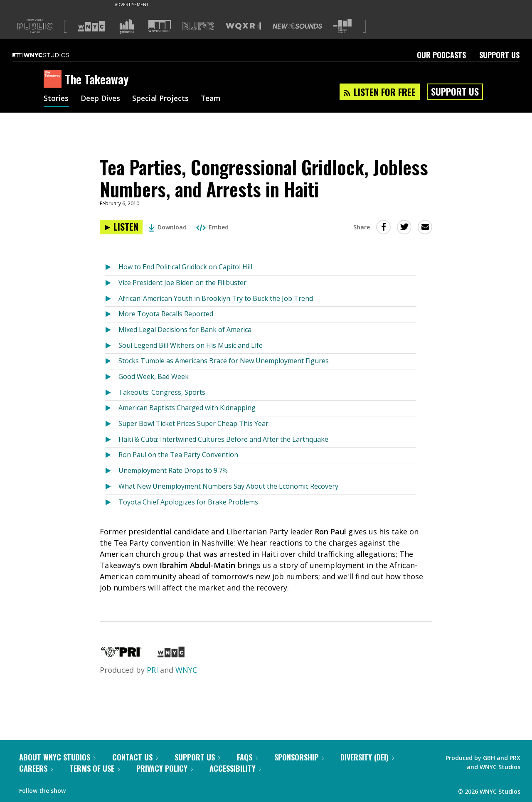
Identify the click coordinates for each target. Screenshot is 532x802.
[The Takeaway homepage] (54, 79)
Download (168, 227)
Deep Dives (101, 99)
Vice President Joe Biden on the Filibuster (182, 282)
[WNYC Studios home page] (51, 55)
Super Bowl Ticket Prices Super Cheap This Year (193, 423)
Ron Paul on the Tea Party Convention (178, 454)
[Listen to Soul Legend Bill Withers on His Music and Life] (111, 346)
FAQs (247, 757)
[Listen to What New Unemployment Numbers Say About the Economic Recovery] (111, 486)
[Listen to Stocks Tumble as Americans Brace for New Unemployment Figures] (111, 361)
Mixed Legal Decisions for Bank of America (184, 329)
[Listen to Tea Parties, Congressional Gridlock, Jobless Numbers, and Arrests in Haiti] (121, 227)
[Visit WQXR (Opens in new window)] (243, 26)
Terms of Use (94, 768)
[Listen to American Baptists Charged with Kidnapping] (111, 408)
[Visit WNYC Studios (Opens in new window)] (159, 26)
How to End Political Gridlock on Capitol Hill (185, 266)
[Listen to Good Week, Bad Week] (111, 377)
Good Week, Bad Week (153, 376)
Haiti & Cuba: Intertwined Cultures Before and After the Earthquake (223, 439)
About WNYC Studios (57, 757)
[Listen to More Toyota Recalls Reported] (111, 314)
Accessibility (235, 768)
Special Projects (163, 99)
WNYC (186, 670)
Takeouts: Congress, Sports (161, 392)
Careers (36, 768)
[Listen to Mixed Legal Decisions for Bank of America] (111, 330)
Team (214, 99)
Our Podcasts (441, 54)
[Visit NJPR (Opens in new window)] (198, 26)
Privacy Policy (164, 768)
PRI (152, 670)
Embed (212, 227)
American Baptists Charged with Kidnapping (187, 407)
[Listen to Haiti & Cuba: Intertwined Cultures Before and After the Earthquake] (111, 440)
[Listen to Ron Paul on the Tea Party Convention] (111, 455)
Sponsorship (299, 757)
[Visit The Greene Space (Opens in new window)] (342, 26)
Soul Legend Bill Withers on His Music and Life (190, 345)
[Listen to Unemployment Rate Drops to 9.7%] (111, 471)
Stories (56, 99)
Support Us (499, 54)
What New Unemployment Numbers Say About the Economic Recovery (228, 486)
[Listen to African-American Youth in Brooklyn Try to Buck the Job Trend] (111, 299)
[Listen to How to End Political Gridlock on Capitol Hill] (111, 267)
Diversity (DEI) (367, 757)
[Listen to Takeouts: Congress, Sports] (111, 393)
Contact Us (135, 757)
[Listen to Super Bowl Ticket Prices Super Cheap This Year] (111, 424)
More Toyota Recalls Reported (165, 313)
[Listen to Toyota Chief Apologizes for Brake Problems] (111, 502)
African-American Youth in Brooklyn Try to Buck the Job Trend (215, 298)
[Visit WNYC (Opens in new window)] (91, 26)
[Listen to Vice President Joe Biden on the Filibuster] (111, 283)
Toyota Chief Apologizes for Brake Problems (188, 502)
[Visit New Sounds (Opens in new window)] (297, 26)
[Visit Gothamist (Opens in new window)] (126, 26)
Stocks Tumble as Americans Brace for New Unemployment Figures (223, 360)
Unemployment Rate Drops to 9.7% (173, 470)
